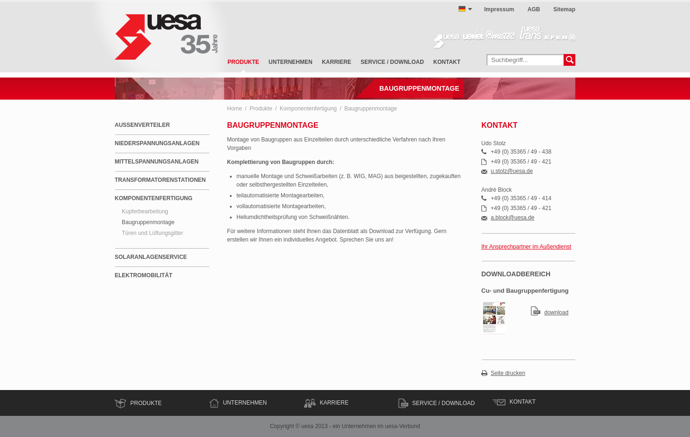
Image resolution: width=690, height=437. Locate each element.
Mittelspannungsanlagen (156, 161)
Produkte (243, 62)
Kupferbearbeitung (145, 211)
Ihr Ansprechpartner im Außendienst (526, 246)
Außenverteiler (142, 125)
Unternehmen (290, 62)
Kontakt (447, 62)
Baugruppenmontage (371, 108)
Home (234, 108)
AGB (533, 9)
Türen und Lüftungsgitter (152, 233)
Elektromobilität (143, 275)
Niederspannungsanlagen (157, 143)
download (556, 312)
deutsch (462, 9)
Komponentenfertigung (308, 108)
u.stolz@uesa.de (512, 171)
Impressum (499, 9)
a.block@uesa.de (512, 217)
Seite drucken (508, 373)
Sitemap (564, 9)
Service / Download (392, 62)
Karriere (337, 62)
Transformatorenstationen (160, 180)
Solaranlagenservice (151, 257)
